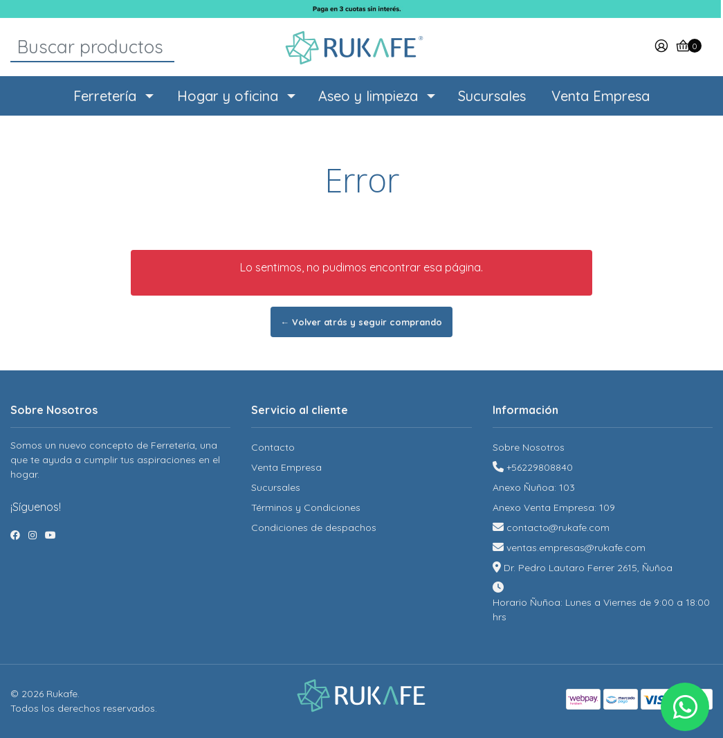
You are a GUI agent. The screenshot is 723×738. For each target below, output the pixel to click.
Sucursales (492, 96)
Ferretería (104, 96)
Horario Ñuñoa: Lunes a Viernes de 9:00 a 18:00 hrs (601, 609)
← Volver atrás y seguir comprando (362, 321)
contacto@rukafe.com (558, 527)
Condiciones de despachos (313, 527)
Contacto (273, 447)
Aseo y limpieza (368, 96)
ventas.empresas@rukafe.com (576, 547)
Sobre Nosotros (529, 447)
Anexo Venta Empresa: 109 (554, 507)
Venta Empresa (600, 96)
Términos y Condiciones (305, 507)
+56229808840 (539, 467)
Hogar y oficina (227, 96)
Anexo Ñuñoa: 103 (534, 487)
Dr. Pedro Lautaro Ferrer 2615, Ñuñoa (588, 567)
